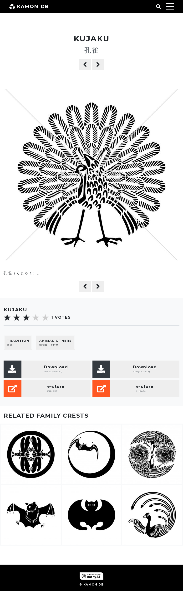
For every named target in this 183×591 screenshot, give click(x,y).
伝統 (18, 343)
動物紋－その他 (55, 343)
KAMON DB (29, 6)
